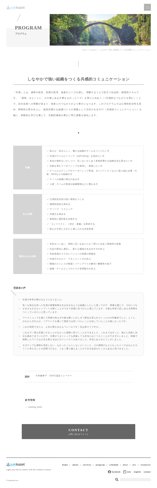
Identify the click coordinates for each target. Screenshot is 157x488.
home (84, 50)
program (93, 50)
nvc (134, 465)
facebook (116, 472)
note (129, 472)
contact (147, 472)
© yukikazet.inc (12, 480)
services (87, 465)
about (75, 465)
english (137, 472)
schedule (113, 465)
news (125, 465)
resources (146, 465)
